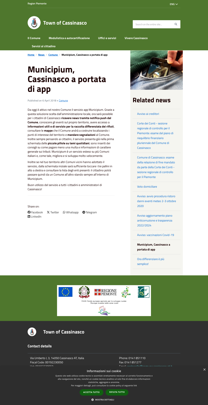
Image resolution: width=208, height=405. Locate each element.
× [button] (204, 370)
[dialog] (104, 385)
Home (31, 55)
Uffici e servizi (107, 38)
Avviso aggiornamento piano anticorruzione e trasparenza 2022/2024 (154, 220)
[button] (104, 399)
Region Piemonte (37, 3)
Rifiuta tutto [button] (117, 392)
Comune (53, 55)
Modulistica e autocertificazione (69, 38)
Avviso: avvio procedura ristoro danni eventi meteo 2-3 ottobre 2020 (156, 201)
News (41, 55)
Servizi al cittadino (44, 46)
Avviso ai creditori (148, 114)
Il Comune (34, 38)
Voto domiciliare (147, 186)
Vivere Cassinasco (136, 38)
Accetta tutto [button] (91, 392)
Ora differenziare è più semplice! (150, 261)
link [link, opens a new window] (135, 385)
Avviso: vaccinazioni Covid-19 (155, 235)
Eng (174, 4)
